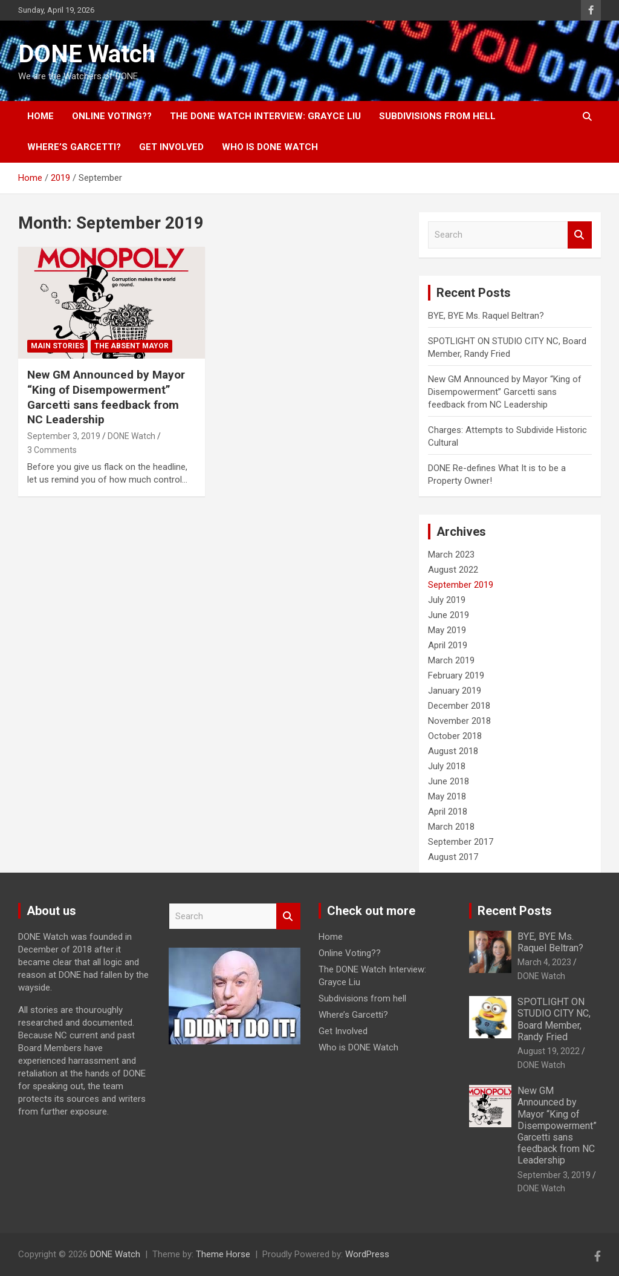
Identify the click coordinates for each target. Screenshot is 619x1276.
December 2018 (459, 705)
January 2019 (454, 690)
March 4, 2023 (544, 962)
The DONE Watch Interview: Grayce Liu (265, 116)
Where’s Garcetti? (74, 147)
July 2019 (446, 599)
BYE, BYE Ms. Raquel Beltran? (486, 315)
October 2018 (455, 736)
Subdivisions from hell (437, 116)
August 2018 (453, 751)
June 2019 (448, 615)
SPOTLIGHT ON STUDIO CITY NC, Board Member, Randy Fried (554, 1019)
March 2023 (451, 554)
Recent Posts (515, 910)
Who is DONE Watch (270, 147)
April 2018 (447, 811)
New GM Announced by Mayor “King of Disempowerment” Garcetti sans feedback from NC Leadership (106, 397)
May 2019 (447, 630)
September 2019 (460, 584)
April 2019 (447, 645)
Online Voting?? (112, 116)
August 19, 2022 (548, 1051)
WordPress (367, 1254)
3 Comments (52, 450)
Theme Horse (223, 1254)
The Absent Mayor (131, 346)
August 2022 (453, 569)
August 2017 (453, 856)
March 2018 (451, 826)
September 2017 (460, 841)
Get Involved (171, 147)
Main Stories (57, 346)
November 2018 (459, 720)
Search (580, 235)
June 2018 (448, 781)
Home (40, 116)
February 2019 (456, 675)
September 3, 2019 (63, 436)
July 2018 (446, 766)
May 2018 (447, 796)
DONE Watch (86, 54)
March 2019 (451, 660)
